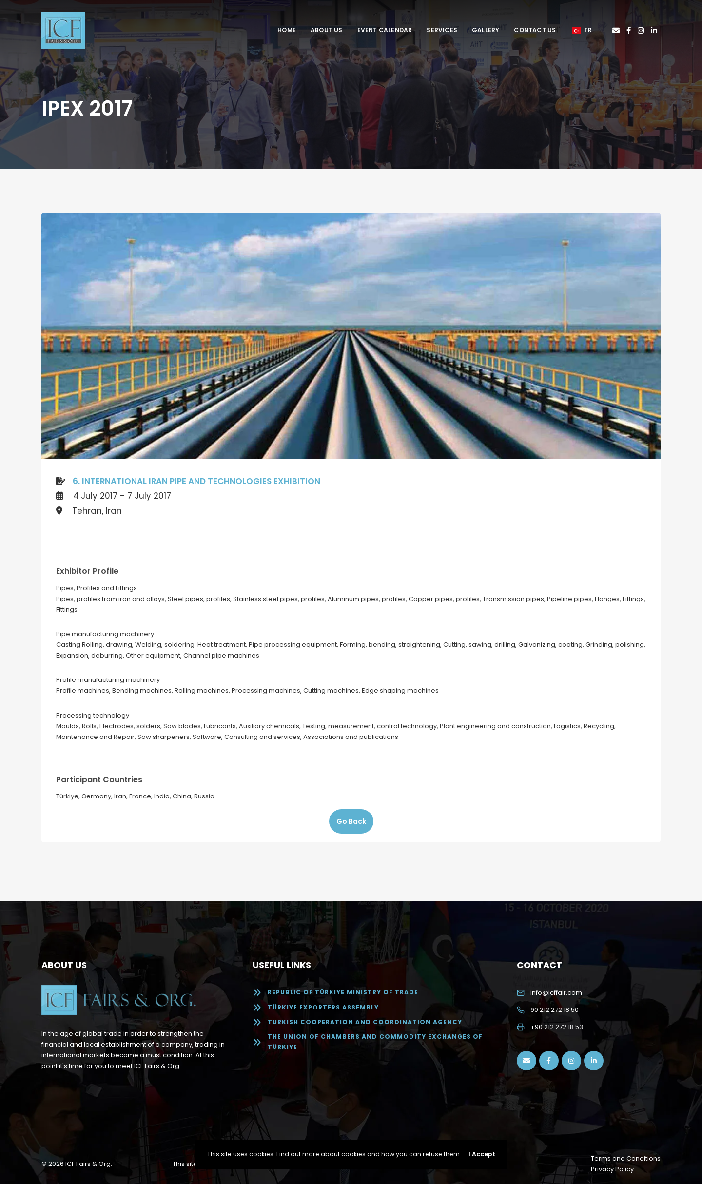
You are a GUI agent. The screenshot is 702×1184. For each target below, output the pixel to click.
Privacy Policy (612, 1169)
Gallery (485, 30)
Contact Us (535, 30)
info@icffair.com (556, 992)
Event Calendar (384, 30)
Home (286, 30)
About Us (327, 30)
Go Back (351, 821)
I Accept (481, 1154)
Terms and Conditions (626, 1158)
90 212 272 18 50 (554, 1009)
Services (442, 30)
